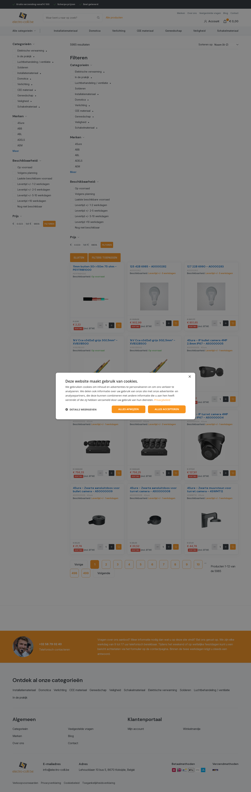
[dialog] (125, 396)
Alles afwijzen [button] (128, 409)
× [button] (189, 376)
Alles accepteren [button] (167, 409)
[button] (81, 409)
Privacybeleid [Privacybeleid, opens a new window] (162, 400)
